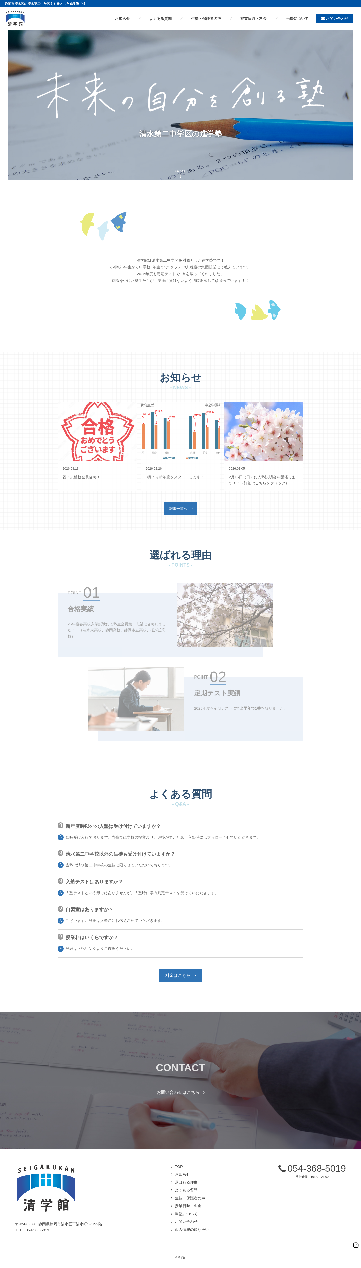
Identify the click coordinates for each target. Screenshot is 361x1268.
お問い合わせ (186, 1222)
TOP (179, 1167)
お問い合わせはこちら (178, 1093)
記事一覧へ (178, 509)
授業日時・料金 (188, 1206)
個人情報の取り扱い (192, 1230)
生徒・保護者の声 (190, 1199)
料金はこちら (178, 976)
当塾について (186, 1214)
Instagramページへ (353, 1237)
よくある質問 (186, 1191)
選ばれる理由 (186, 1183)
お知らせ (182, 1175)
